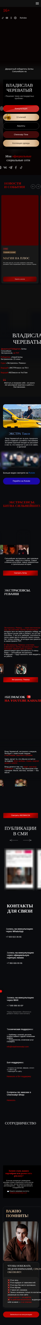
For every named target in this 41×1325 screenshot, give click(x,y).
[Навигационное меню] (37, 3)
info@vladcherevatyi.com (18, 1193)
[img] (9, 783)
